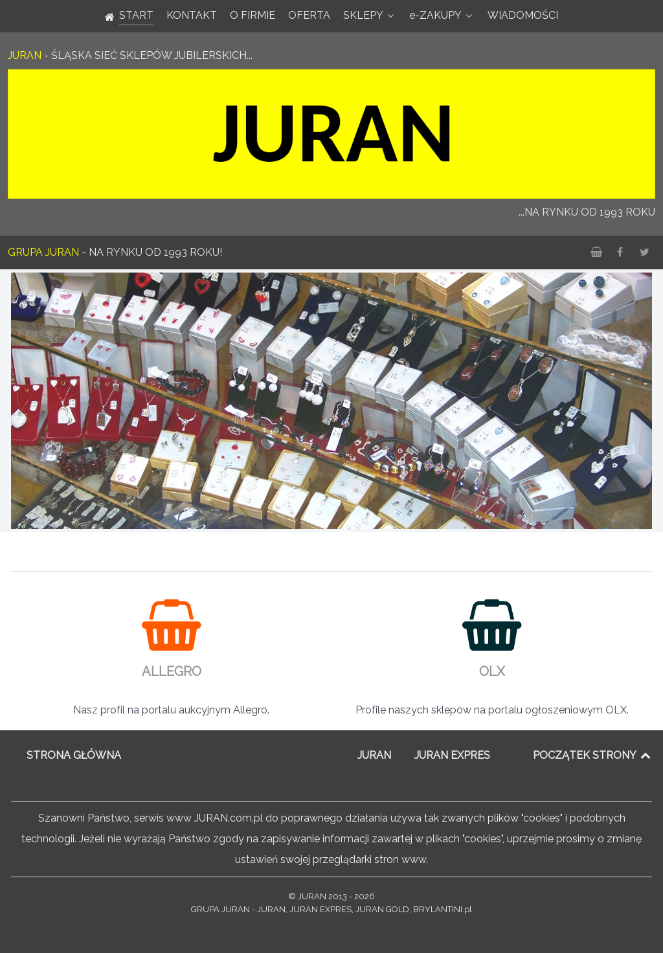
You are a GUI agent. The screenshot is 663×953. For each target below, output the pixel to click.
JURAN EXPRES (452, 755)
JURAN (374, 755)
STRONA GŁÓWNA (74, 755)
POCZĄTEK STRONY (592, 755)
